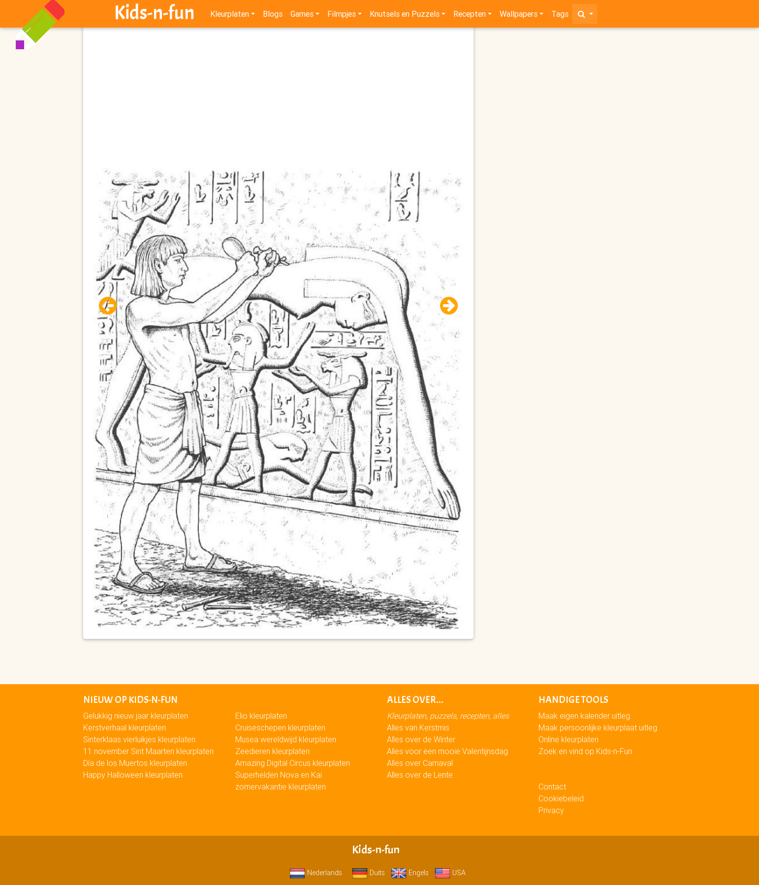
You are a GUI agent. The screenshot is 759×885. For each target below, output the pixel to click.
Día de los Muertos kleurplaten (135, 763)
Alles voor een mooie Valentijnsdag (447, 751)
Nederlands (315, 872)
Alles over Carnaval (420, 763)
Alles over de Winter (421, 739)
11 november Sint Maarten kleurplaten (148, 751)
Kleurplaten (229, 16)
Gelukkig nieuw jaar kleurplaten (135, 716)
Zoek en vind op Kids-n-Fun (585, 751)
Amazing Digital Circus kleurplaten (292, 763)
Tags (560, 16)
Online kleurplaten (568, 739)
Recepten (469, 16)
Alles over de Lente (420, 775)
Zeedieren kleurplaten (272, 751)
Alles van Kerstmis (418, 727)
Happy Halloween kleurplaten (133, 775)
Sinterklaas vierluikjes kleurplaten (139, 739)
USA (450, 872)
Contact (552, 786)
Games (302, 16)
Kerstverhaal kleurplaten (124, 727)
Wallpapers (519, 16)
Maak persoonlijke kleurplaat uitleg (597, 727)
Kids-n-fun (154, 15)
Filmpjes (341, 16)
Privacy (551, 810)
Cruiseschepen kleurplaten (280, 727)
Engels (410, 872)
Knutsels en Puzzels (405, 16)
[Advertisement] (278, 99)
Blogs (273, 16)
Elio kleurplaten (261, 716)
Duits (368, 872)
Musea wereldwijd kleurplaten (285, 739)
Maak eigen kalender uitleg (584, 716)
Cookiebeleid (561, 798)
